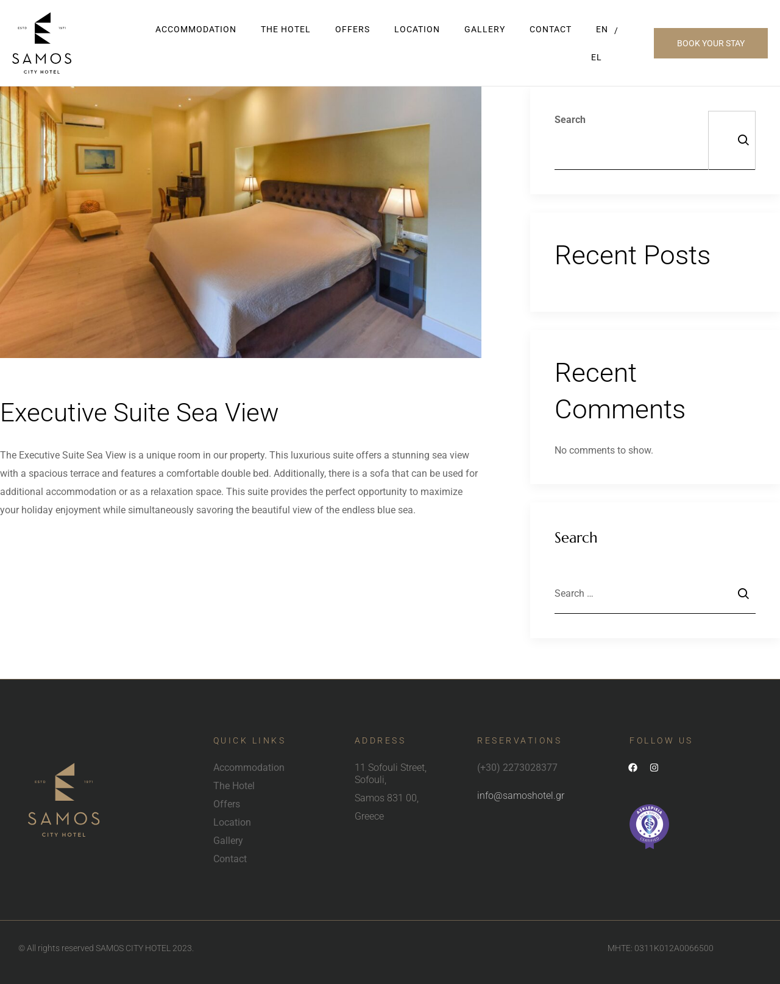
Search (570, 119)
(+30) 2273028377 (517, 767)
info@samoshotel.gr (520, 795)
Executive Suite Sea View (146, 412)
